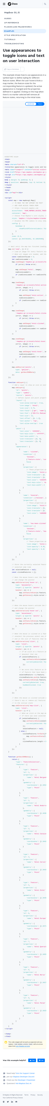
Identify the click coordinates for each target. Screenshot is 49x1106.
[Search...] (39, 4)
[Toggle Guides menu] (42, 18)
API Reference (11, 23)
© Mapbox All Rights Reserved (12, 1095)
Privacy (33, 1095)
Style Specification (19, 35)
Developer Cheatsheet (26, 1080)
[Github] (5, 1102)
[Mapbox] (9, 4)
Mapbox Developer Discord (23, 1077)
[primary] (32, 1060)
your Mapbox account (23, 1046)
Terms (26, 1095)
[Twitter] (9, 1102)
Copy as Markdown (11, 69)
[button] (45, 4)
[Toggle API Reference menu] (42, 23)
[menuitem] (45, 4)
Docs (15, 3)
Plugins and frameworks (18, 27)
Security (40, 1095)
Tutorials (14, 39)
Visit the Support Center (25, 1073)
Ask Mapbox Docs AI (23, 1083)
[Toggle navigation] (4, 4)
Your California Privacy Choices (13, 1098)
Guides (7, 18)
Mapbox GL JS (12, 12)
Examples (9, 31)
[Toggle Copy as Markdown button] (22, 69)
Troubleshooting (18, 44)
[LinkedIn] (13, 1102)
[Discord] (17, 1102)
